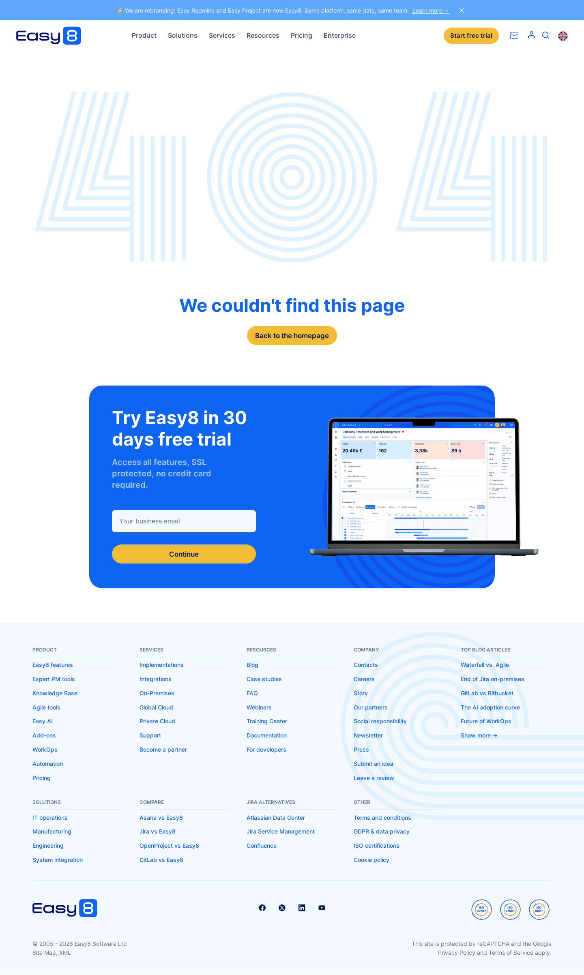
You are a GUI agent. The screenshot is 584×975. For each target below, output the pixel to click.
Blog (252, 665)
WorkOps (45, 749)
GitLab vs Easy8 (161, 860)
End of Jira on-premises (492, 679)
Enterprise (340, 35)
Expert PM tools (53, 679)
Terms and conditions (382, 817)
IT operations (50, 817)
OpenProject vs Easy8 (169, 845)
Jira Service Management (281, 831)
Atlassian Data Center (276, 817)
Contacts (366, 665)
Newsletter (368, 735)
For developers (266, 749)
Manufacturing (51, 831)
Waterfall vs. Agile (485, 665)
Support (150, 735)
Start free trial (471, 36)
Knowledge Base (54, 693)
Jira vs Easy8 (158, 831)
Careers (364, 679)
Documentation (267, 735)
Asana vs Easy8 (161, 817)
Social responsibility (380, 721)
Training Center (267, 721)
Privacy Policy (456, 952)
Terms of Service (511, 952)
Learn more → (431, 10)
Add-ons (44, 735)
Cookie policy (371, 860)
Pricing (301, 35)
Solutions (183, 35)
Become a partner (163, 749)
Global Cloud (156, 707)
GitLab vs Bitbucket (487, 693)
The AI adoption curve (490, 707)
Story (361, 693)
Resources (263, 35)
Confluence (262, 845)
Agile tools (46, 707)
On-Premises (157, 693)
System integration (57, 860)
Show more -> (479, 735)
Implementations (162, 665)
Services (222, 35)
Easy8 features (52, 665)
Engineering (48, 845)
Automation (47, 764)
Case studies (264, 679)
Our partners (371, 707)
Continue (184, 554)
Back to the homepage (292, 335)
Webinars (259, 707)
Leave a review (374, 778)
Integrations (156, 679)
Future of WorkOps (486, 721)
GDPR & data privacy (382, 831)
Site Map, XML (51, 952)
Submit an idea (373, 764)
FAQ (252, 693)
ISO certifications (376, 845)
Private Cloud (157, 721)
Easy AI (42, 721)
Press (361, 749)
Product (144, 35)
